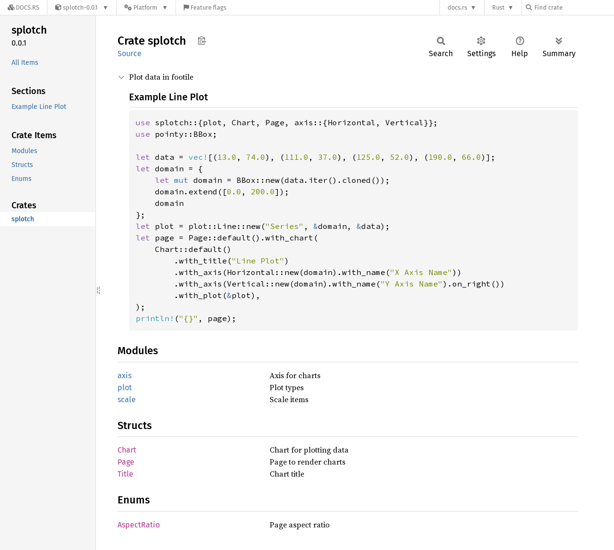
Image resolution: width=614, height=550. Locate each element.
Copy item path (202, 40)
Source (130, 53)
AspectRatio (139, 524)
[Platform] (146, 7)
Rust (498, 7)
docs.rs (457, 7)
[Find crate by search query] (573, 7)
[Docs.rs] (23, 7)
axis (124, 375)
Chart (127, 449)
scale (127, 399)
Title (125, 473)
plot (125, 387)
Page (126, 461)
